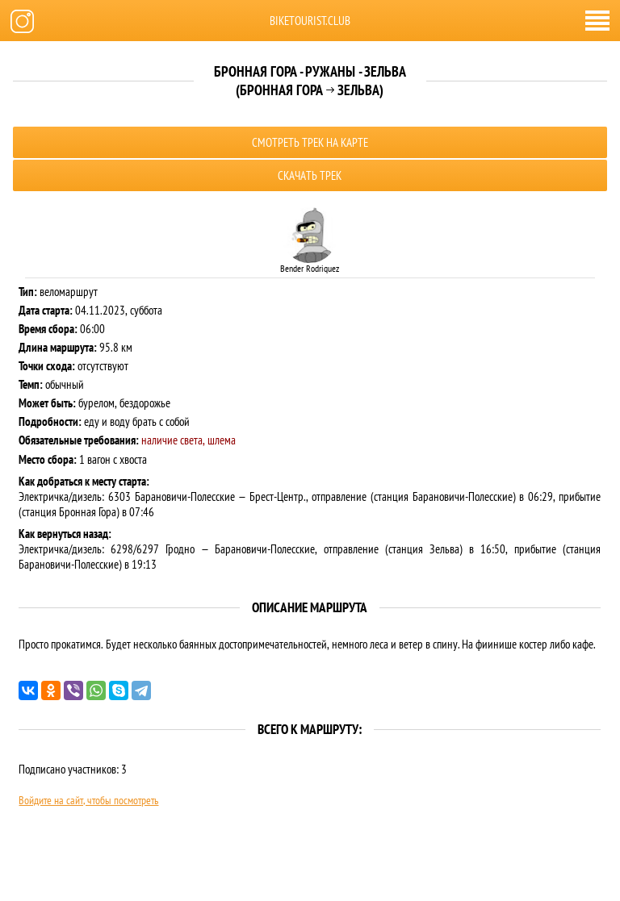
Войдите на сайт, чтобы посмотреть (88, 800)
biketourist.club (310, 20)
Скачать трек (309, 175)
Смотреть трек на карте (310, 142)
